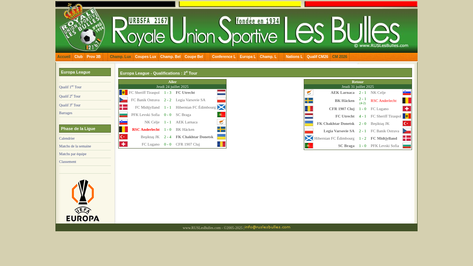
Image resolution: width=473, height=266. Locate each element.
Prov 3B (94, 57)
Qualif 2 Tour (70, 96)
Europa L (248, 57)
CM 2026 (339, 57)
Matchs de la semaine (75, 146)
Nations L (294, 57)
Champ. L (268, 57)
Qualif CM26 (317, 57)
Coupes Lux (145, 57)
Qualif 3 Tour (70, 105)
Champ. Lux (120, 57)
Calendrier (67, 138)
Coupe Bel (194, 57)
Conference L (224, 57)
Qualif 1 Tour (70, 87)
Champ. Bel (170, 57)
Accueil (64, 57)
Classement (67, 162)
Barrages (65, 113)
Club (79, 57)
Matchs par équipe (72, 154)
